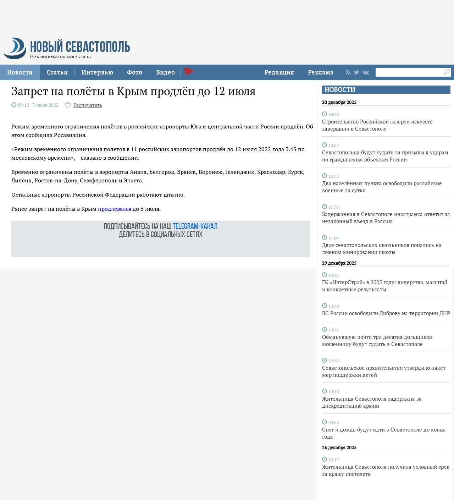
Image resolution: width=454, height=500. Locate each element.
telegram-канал (195, 227)
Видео (165, 72)
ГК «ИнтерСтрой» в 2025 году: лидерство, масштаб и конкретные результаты (384, 286)
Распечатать (87, 105)
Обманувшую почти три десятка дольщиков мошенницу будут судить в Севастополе (377, 340)
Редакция (279, 72)
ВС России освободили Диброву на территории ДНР (386, 313)
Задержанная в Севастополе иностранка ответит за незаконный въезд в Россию (386, 217)
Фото (134, 72)
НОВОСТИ (340, 90)
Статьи (57, 72)
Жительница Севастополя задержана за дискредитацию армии (372, 402)
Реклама (321, 72)
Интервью (97, 72)
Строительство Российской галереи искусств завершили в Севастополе (377, 125)
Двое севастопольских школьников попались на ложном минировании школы (382, 248)
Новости (20, 72)
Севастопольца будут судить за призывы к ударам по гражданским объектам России (385, 156)
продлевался (114, 209)
